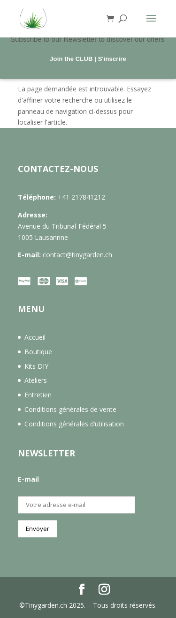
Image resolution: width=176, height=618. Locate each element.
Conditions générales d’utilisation (74, 423)
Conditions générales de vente (70, 409)
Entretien (38, 394)
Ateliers (35, 380)
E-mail (28, 479)
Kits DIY (36, 366)
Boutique (38, 351)
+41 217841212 (81, 197)
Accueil (35, 337)
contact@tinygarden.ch (77, 254)
